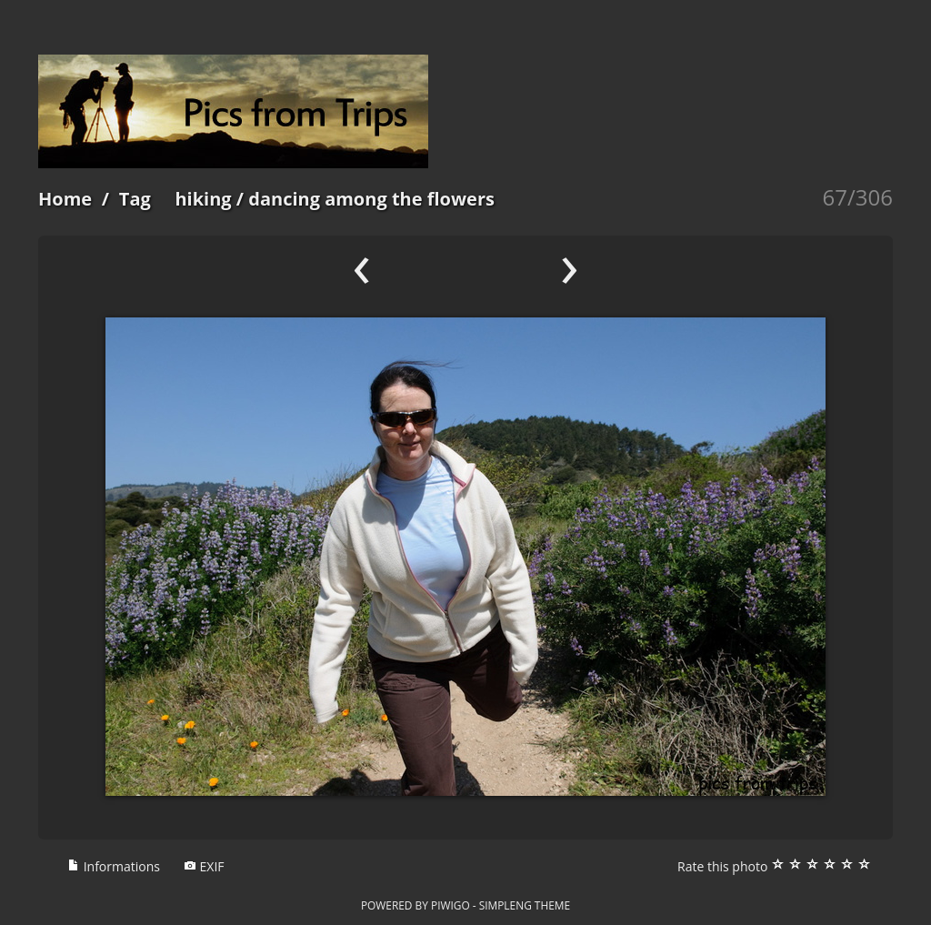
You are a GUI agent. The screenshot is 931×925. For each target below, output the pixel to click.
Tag (135, 198)
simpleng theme (524, 905)
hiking (203, 198)
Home (65, 198)
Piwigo (450, 905)
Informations (113, 866)
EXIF (204, 866)
